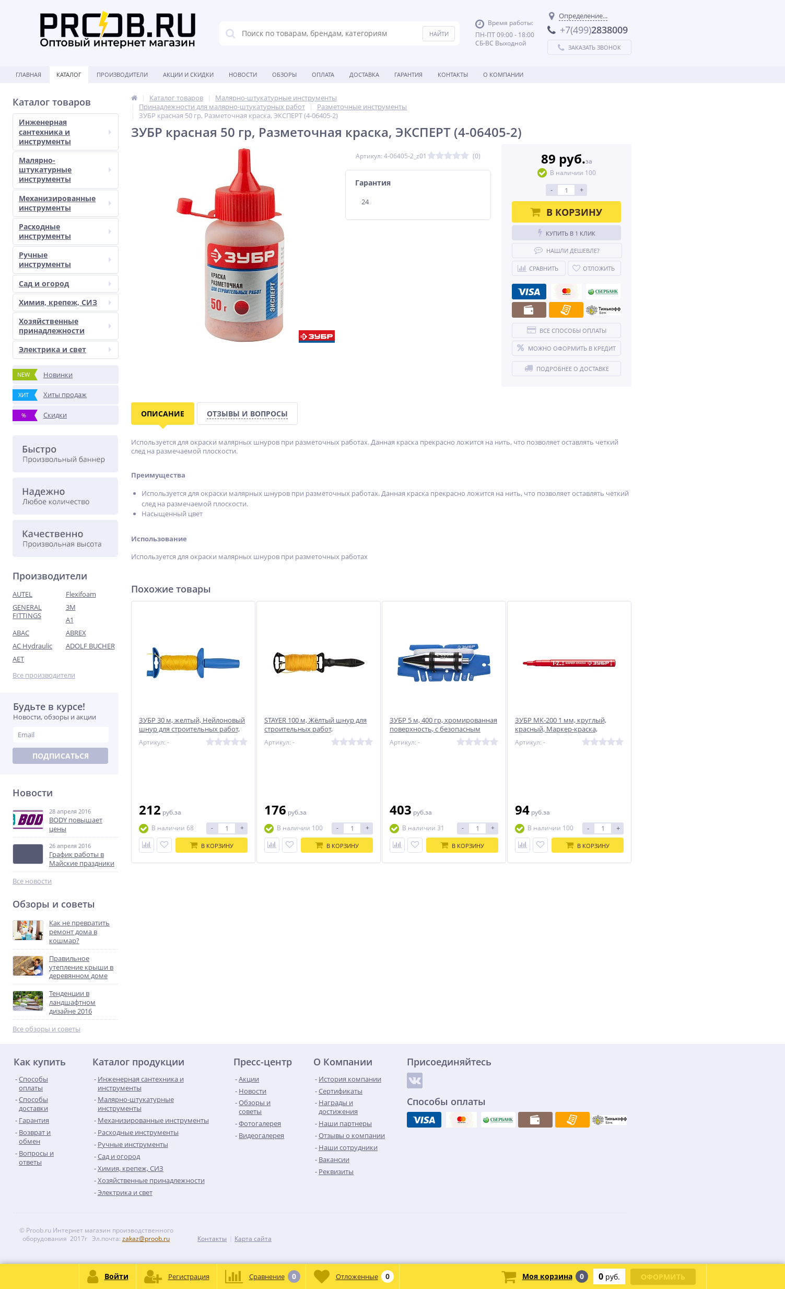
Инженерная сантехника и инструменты (65, 131)
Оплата (323, 74)
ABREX (76, 632)
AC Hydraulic (32, 646)
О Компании (503, 74)
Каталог (68, 74)
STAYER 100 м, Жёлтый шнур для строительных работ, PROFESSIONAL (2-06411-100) (315, 729)
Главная (28, 74)
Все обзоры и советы (46, 1029)
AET (18, 659)
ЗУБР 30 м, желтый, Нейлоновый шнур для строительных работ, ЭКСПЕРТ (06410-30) (192, 729)
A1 (70, 619)
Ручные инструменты (65, 259)
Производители (122, 74)
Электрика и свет (65, 349)
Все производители (44, 675)
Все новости (32, 881)
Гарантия (408, 74)
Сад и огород (65, 283)
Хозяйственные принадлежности (65, 325)
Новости (243, 74)
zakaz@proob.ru (146, 1238)
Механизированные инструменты (65, 203)
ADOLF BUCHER (90, 646)
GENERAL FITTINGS (27, 611)
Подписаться (60, 756)
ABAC (21, 632)
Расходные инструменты (65, 231)
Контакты (453, 74)
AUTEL (22, 594)
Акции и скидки (188, 74)
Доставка (364, 74)
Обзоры (284, 74)
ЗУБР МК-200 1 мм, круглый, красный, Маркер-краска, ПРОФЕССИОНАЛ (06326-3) (560, 729)
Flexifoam (81, 594)
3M (71, 607)
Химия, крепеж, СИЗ (65, 302)
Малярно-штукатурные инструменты (65, 169)
